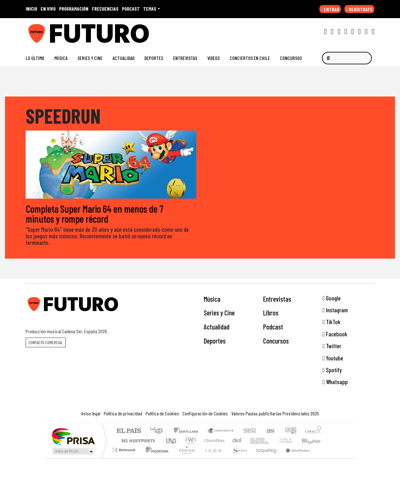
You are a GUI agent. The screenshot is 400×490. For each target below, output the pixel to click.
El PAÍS (128, 431)
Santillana (187, 431)
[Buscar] (347, 58)
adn (290, 431)
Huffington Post (137, 441)
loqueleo (264, 458)
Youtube (332, 358)
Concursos (291, 58)
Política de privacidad (123, 414)
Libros (270, 313)
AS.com (269, 431)
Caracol (313, 431)
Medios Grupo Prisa (73, 451)
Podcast (273, 327)
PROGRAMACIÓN (73, 9)
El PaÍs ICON (212, 458)
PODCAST (131, 9)
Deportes (153, 58)
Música (61, 58)
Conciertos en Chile (250, 58)
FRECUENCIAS (105, 9)
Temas (149, 9)
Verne (272, 441)
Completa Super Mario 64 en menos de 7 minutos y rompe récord (94, 214)
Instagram (335, 310)
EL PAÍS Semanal (254, 441)
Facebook (334, 334)
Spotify (332, 370)
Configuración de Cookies (205, 414)
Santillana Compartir (221, 431)
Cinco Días (213, 441)
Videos (213, 58)
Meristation (294, 458)
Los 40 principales (158, 431)
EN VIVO (48, 9)
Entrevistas (185, 58)
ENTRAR (330, 9)
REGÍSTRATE (359, 9)
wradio (190, 441)
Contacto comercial (45, 342)
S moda (237, 458)
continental (237, 441)
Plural (185, 458)
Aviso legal (90, 414)
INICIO (31, 9)
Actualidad (123, 58)
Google (331, 298)
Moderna (155, 458)
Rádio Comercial (322, 458)
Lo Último (35, 58)
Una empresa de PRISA (73, 436)
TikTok (331, 322)
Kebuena (314, 441)
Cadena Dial (291, 441)
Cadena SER (249, 431)
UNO (171, 441)
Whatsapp (335, 382)
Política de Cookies (162, 414)
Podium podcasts (124, 449)
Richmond (124, 458)
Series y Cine (90, 58)
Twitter (331, 346)
